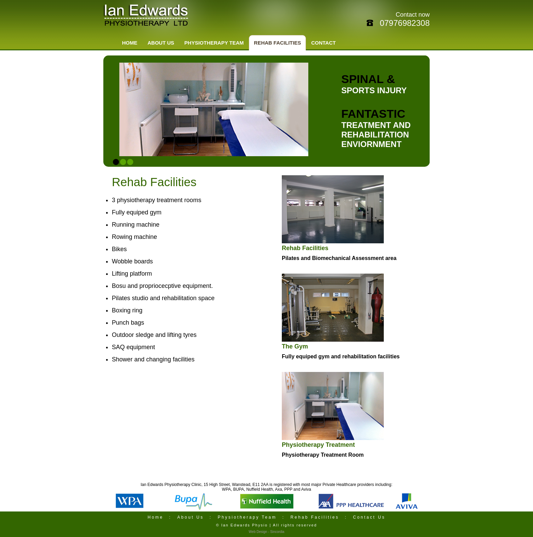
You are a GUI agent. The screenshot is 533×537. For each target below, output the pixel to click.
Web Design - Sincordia (267, 532)
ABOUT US (161, 43)
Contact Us (369, 517)
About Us (190, 517)
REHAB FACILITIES (277, 43)
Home (155, 517)
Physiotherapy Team (248, 517)
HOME (129, 43)
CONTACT (323, 43)
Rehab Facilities (315, 517)
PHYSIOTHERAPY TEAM (214, 43)
